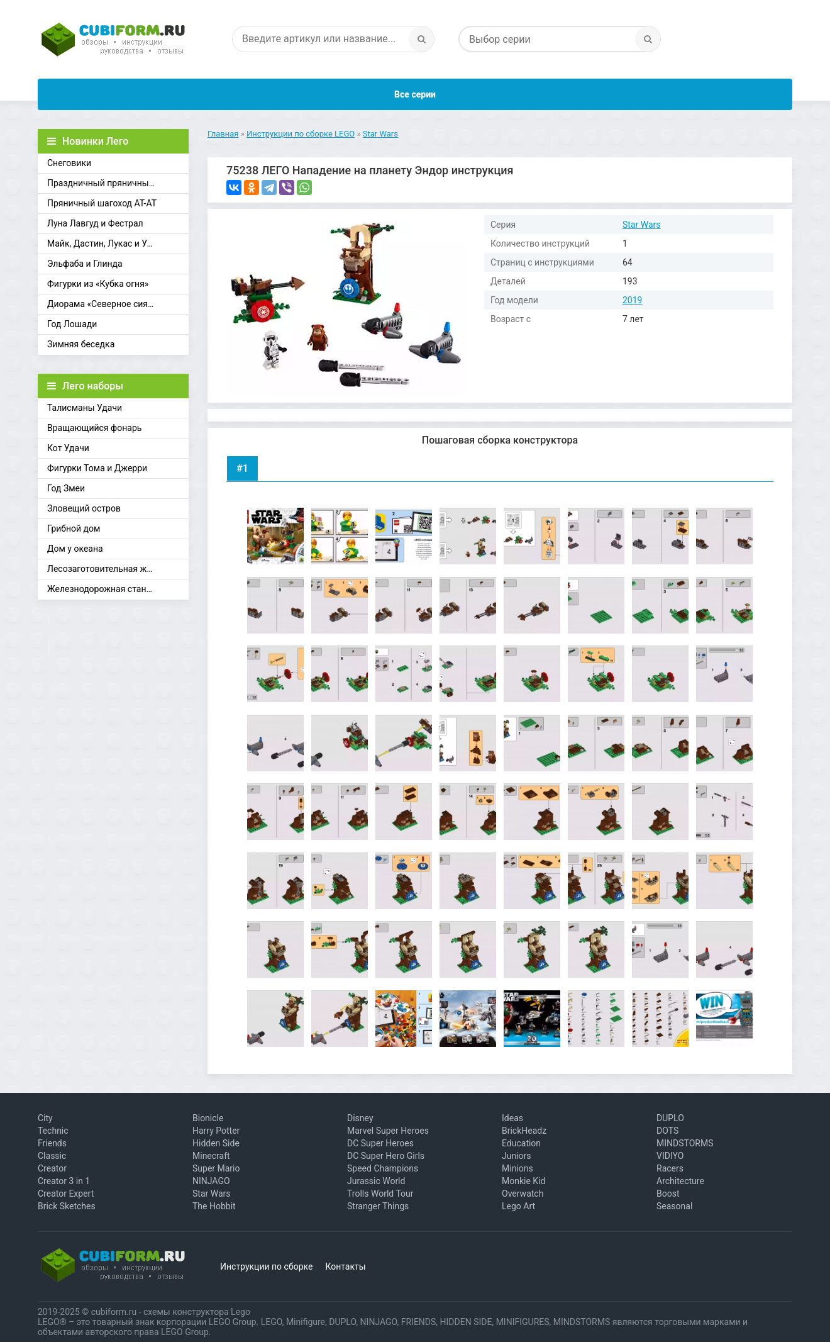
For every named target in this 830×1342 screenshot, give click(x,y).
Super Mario (216, 1168)
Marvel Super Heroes (388, 1131)
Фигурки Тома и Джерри (97, 468)
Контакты (345, 1266)
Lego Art (518, 1206)
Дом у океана (75, 549)
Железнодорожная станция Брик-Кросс (118, 589)
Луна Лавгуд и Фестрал (95, 223)
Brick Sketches (67, 1206)
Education (521, 1143)
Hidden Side (216, 1143)
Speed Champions (382, 1168)
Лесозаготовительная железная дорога (118, 569)
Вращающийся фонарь (94, 428)
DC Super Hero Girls (385, 1156)
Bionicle (207, 1118)
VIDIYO (669, 1156)
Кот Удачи (68, 448)
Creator (52, 1168)
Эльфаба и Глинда (85, 264)
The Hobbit (214, 1206)
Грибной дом (73, 528)
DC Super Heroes (380, 1143)
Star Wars (641, 225)
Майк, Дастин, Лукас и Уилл (104, 243)
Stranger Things (378, 1206)
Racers (669, 1168)
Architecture (680, 1181)
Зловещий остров (84, 508)
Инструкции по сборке (266, 1266)
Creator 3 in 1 (64, 1181)
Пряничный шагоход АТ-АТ (102, 203)
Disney (360, 1118)
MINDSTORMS (684, 1143)
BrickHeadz (524, 1131)
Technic (53, 1131)
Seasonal (674, 1206)
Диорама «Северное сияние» (107, 304)
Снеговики (69, 163)
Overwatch (522, 1193)
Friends (52, 1143)
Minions (517, 1168)
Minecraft (211, 1156)
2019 (632, 300)
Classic (52, 1156)
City (45, 1118)
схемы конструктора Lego (196, 1312)
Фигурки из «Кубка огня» (97, 284)
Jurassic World (376, 1181)
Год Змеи (66, 488)
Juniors (516, 1156)
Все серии (415, 94)
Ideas (512, 1118)
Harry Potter (216, 1131)
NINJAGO (211, 1181)
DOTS (667, 1131)
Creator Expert (66, 1193)
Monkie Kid (523, 1181)
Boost (668, 1193)
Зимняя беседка (80, 344)
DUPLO (670, 1118)
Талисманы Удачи (84, 408)
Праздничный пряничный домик (115, 183)
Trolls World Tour (380, 1193)
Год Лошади (72, 324)
